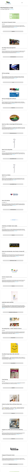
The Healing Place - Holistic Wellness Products (12, 328)
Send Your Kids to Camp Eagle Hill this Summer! (12, 124)
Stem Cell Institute (6, 200)
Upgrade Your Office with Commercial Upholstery (12, 429)
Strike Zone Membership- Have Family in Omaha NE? (13, 251)
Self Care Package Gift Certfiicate (9, 98)
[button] (22, 3)
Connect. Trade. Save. (8, 2)
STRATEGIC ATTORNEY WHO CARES (9, 225)
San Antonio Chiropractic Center (9, 22)
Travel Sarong (5, 379)
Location (6, 9)
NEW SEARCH (12, 9)
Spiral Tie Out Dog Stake (7, 149)
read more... (15, 27)
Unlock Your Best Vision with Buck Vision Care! (12, 404)
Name (3, 9)
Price (8, 9)
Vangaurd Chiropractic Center (8, 455)
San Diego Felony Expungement (9, 47)
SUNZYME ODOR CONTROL (8, 302)
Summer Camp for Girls (7, 276)
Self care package (5, 73)
